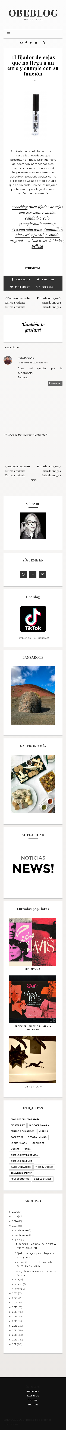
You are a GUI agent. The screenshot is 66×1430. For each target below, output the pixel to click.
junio (18, 1239)
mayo (18, 1279)
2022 (15, 1293)
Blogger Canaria (39, 1125)
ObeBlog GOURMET (21, 1161)
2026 (15, 1211)
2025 (15, 1216)
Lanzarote (38, 1143)
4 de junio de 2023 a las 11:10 (33, 362)
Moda (27, 1149)
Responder (55, 383)
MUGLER (15, 1149)
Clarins (43, 1131)
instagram (33, 1391)
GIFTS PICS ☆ (33, 1086)
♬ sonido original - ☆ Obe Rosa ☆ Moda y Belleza (37, 240)
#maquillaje (53, 229)
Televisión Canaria (21, 1173)
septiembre (22, 1235)
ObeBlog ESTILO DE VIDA (24, 1155)
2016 (15, 1321)
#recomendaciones (27, 229)
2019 (15, 1307)
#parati (37, 234)
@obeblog (19, 206)
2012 (15, 1339)
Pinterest (22, 287)
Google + (49, 287)
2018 (15, 1311)
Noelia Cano (26, 357)
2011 (14, 1344)
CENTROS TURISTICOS (22, 1131)
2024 (15, 1221)
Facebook (23, 279)
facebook (33, 1395)
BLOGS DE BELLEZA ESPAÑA (25, 1119)
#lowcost (22, 234)
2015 (15, 1325)
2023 (15, 1225)
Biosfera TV (18, 1125)
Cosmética (17, 1137)
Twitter (48, 279)
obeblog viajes (43, 1179)
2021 (15, 1298)
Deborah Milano (37, 1137)
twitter (33, 1400)
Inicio (33, 480)
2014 (15, 1330)
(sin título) (33, 969)
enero (19, 1288)
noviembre (21, 1230)
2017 (15, 1316)
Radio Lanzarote (21, 1167)
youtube (33, 1404)
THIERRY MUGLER (44, 1167)
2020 (15, 1302)
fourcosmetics (20, 1179)
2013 (15, 1334)
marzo (19, 1284)
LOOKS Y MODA (19, 1143)
